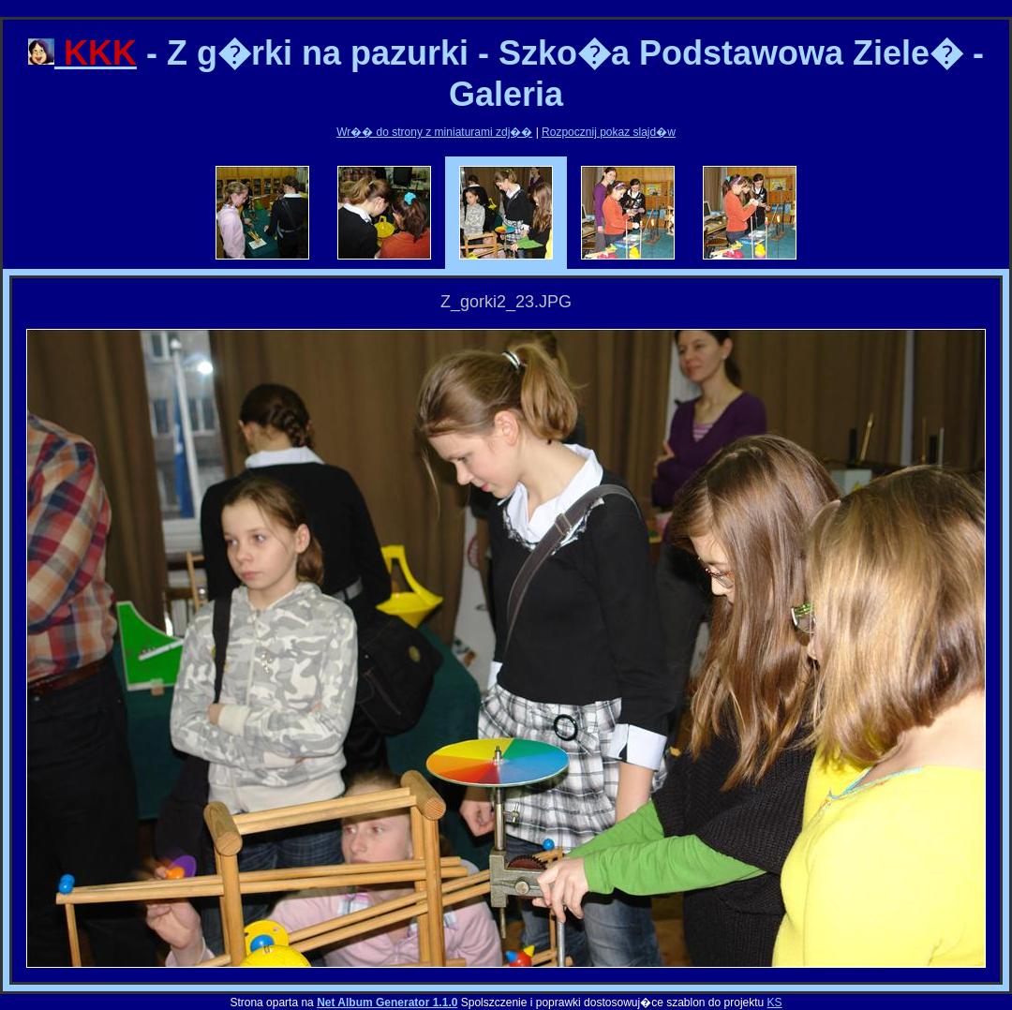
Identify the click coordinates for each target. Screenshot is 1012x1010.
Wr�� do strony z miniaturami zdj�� (434, 132)
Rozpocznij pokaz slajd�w (609, 132)
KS (774, 1002)
